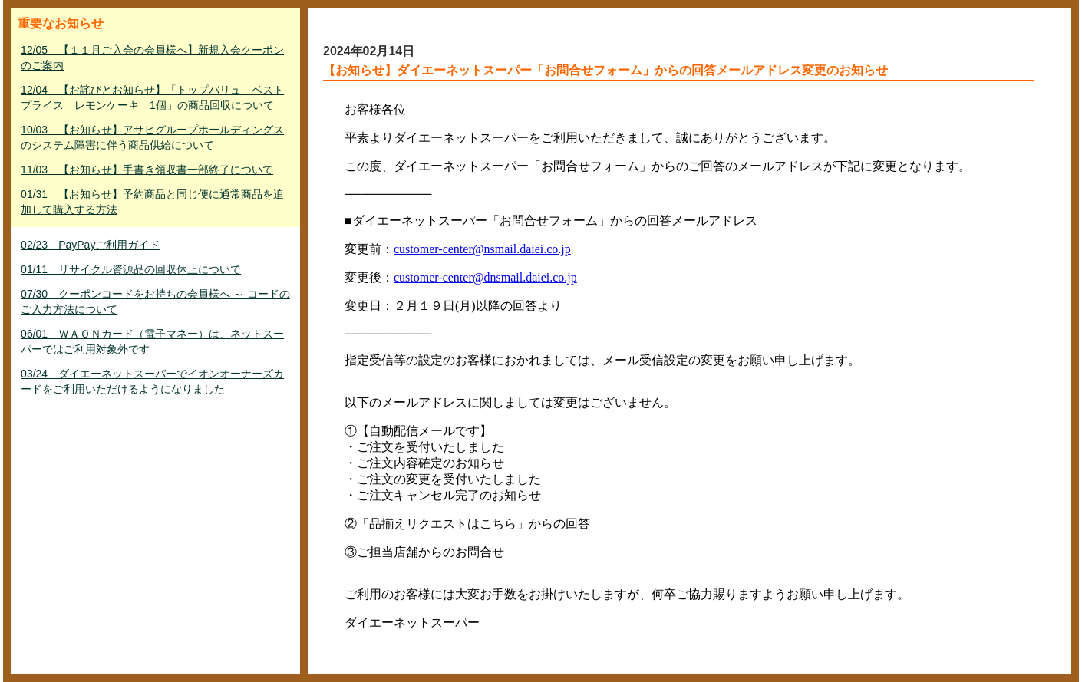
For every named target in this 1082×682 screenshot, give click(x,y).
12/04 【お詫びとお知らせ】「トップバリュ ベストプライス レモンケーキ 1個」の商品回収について (152, 97)
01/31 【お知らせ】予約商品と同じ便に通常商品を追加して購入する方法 (152, 202)
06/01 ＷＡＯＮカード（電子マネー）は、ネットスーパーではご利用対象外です (152, 341)
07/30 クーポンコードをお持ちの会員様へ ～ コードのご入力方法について (155, 301)
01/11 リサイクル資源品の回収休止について (131, 269)
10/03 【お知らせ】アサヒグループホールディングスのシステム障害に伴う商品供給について (152, 137)
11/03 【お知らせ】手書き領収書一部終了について (147, 169)
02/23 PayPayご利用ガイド (90, 245)
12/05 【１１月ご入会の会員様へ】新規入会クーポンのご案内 (152, 57)
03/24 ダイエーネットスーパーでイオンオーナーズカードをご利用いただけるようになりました (152, 381)
